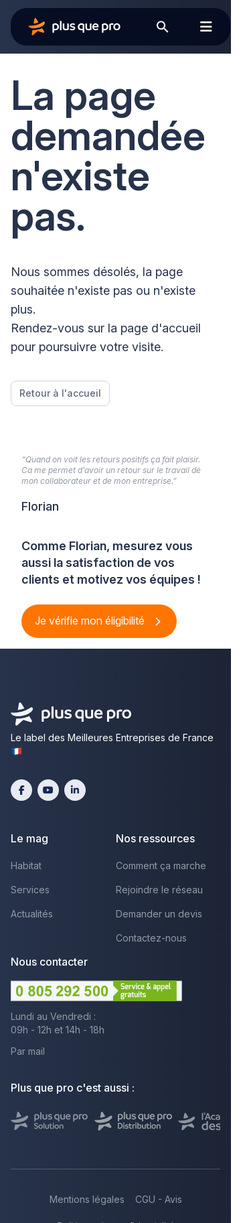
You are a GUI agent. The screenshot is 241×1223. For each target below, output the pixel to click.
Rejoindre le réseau (159, 889)
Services (30, 889)
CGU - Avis (158, 1199)
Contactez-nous (151, 938)
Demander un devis (159, 913)
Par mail (28, 1051)
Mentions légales (87, 1199)
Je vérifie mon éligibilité (91, 620)
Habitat (26, 865)
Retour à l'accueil (60, 393)
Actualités (32, 913)
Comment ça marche (161, 865)
